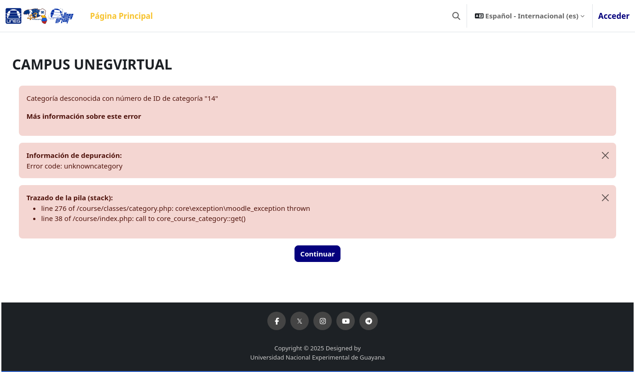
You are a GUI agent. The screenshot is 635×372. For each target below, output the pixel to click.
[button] (456, 16)
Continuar (317, 253)
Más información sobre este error (104, 116)
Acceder (613, 16)
